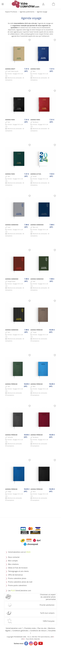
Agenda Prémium (36, 330)
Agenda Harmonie (11, 225)
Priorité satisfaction (47, 605)
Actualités (52, 631)
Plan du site (42, 628)
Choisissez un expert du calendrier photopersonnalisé (48, 596)
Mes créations (13, 564)
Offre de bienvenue (15, 575)
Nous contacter (14, 557)
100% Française (48, 621)
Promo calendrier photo (17, 578)
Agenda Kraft (10, 69)
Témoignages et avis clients (18, 571)
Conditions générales (20, 631)
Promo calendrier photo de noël (20, 582)
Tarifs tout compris (47, 613)
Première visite (30, 628)
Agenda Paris (35, 69)
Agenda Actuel (35, 174)
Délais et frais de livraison (18, 568)
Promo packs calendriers (17, 585)
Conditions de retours (38, 631)
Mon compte (13, 561)
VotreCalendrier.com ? (14, 628)
